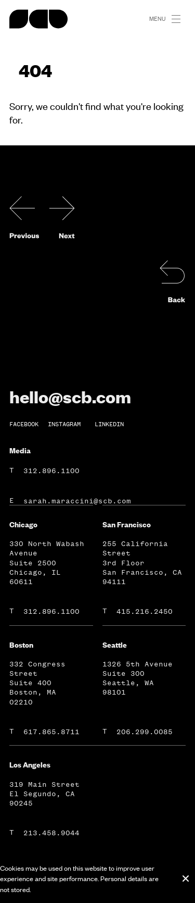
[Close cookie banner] (185, 878)
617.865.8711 (51, 731)
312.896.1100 (51, 470)
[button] (180, 19)
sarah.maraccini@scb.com (77, 501)
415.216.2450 (144, 611)
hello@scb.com (70, 396)
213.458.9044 (51, 832)
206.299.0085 (144, 731)
